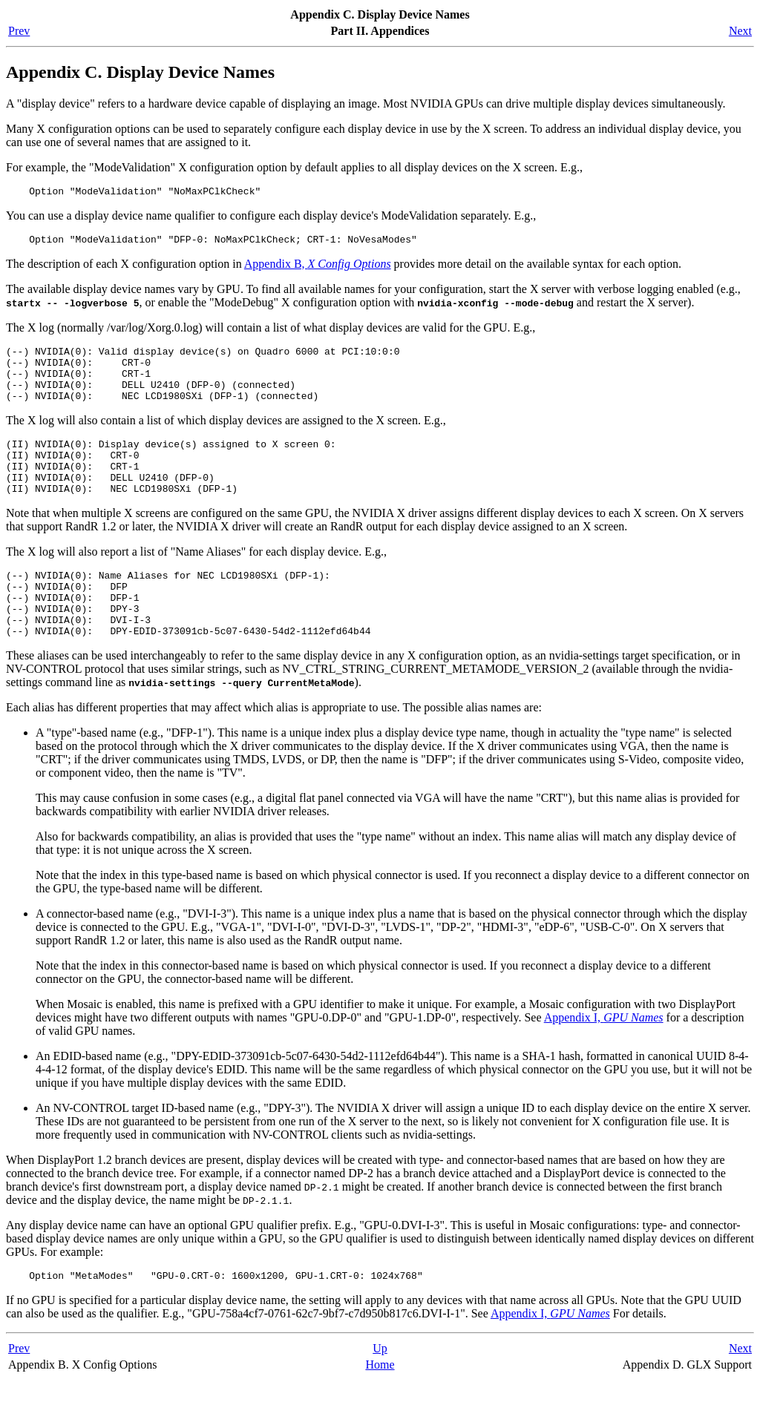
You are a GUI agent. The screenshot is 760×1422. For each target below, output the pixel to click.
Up (380, 1390)
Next (740, 30)
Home (379, 1406)
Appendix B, (317, 268)
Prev (19, 30)
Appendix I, (604, 1057)
